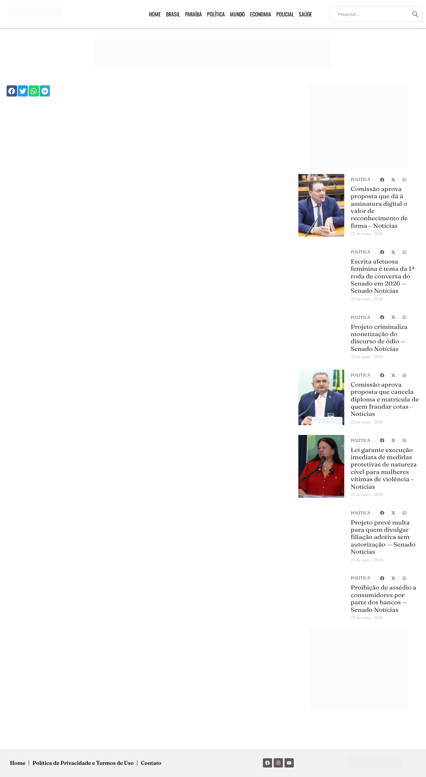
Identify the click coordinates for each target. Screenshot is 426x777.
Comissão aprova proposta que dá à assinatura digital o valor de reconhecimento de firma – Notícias (379, 207)
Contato (151, 763)
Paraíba (193, 14)
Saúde (305, 14)
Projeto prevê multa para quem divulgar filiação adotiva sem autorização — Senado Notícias (383, 537)
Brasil (173, 14)
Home (155, 14)
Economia (260, 14)
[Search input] (373, 14)
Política (216, 14)
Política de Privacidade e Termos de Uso (83, 763)
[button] (12, 91)
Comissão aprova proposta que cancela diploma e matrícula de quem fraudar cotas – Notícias (385, 399)
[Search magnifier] (415, 14)
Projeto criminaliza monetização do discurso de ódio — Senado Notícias (379, 338)
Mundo (237, 14)
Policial (285, 14)
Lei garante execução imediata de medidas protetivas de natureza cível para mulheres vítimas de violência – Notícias (384, 468)
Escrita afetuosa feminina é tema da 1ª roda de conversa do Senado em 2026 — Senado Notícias (383, 276)
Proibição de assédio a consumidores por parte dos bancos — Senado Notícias (383, 598)
